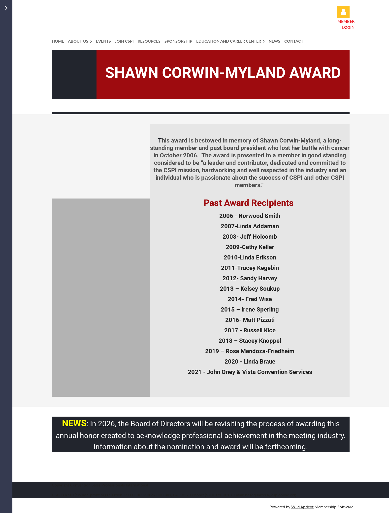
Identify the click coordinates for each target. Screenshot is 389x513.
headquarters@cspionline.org (270, 494)
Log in (343, 12)
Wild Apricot (302, 506)
